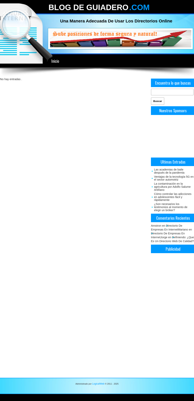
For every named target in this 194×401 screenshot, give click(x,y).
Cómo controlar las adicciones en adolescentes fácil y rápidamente (172, 197)
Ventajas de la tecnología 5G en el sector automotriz (174, 178)
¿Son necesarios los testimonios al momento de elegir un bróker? (170, 207)
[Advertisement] (172, 136)
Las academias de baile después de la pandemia (169, 171)
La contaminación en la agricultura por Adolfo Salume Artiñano (172, 186)
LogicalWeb (98, 383)
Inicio (55, 61)
